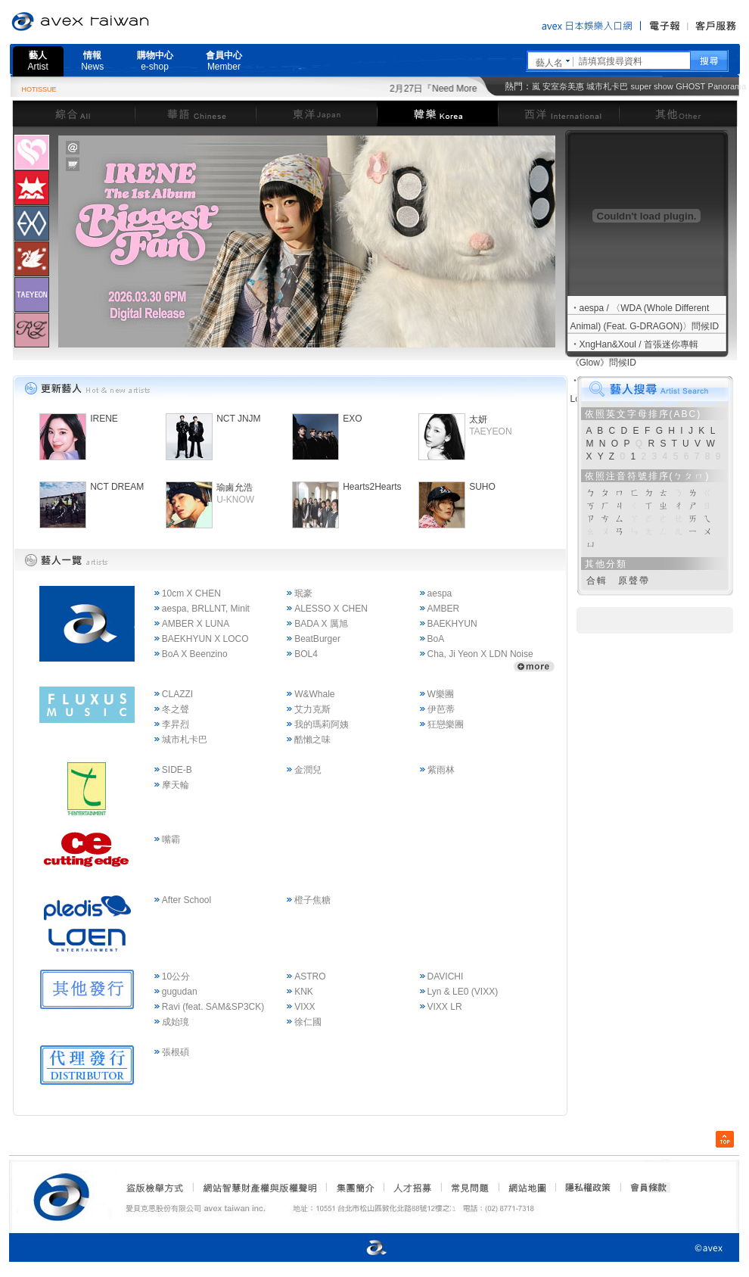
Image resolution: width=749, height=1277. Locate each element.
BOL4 (306, 654)
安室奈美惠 (563, 86)
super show (652, 86)
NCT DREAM (117, 486)
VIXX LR (444, 1006)
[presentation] (31, 152)
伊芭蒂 (441, 709)
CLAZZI (177, 694)
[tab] (31, 152)
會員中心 (224, 61)
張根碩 (175, 1052)
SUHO (482, 486)
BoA (436, 639)
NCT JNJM (238, 418)
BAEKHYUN (452, 623)
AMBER (443, 608)
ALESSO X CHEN (331, 608)
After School (186, 900)
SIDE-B (177, 770)
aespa (439, 593)
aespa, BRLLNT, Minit (206, 608)
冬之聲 (175, 709)
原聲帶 (634, 580)
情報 (92, 61)
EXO (352, 418)
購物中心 (155, 61)
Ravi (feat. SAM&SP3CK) (213, 1006)
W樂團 (440, 694)
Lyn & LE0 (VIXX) (463, 991)
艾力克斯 (312, 709)
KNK (303, 991)
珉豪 (303, 593)
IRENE (104, 418)
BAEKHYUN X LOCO (205, 639)
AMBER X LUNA (195, 623)
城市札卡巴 (607, 86)
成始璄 (175, 1022)
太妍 (478, 419)
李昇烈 (175, 724)
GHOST (690, 86)
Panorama (727, 86)
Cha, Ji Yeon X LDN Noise (480, 654)
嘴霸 (171, 839)
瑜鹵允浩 (234, 487)
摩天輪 (175, 785)
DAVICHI (445, 976)
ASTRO (309, 976)
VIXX (304, 1006)
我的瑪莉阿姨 (321, 724)
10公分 (176, 976)
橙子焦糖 (312, 900)
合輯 (597, 580)
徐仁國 (308, 1022)
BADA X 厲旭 (321, 623)
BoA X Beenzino (195, 654)
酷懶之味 (312, 739)
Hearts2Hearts (372, 486)
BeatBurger (317, 639)
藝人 (38, 61)
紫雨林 (441, 770)
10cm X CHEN (191, 593)
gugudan (179, 991)
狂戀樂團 (445, 724)
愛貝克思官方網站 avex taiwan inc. (122, 22)
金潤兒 (308, 770)
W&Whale (314, 694)
